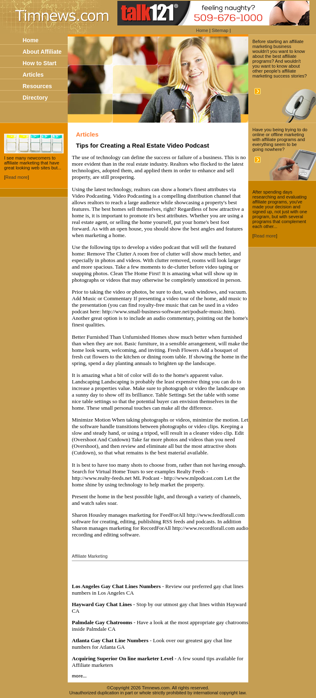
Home (202, 30)
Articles (33, 74)
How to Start (39, 63)
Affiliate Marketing (90, 556)
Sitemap (220, 30)
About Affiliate (42, 51)
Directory (35, 97)
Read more (16, 177)
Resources (37, 86)
